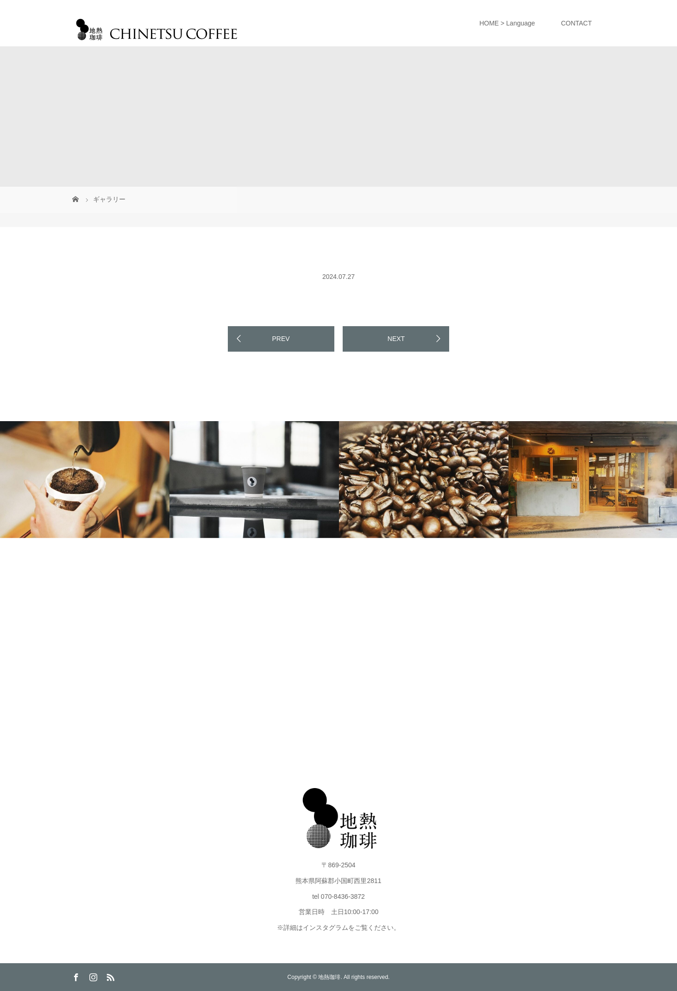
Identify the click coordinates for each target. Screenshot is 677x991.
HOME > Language (507, 23)
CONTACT (576, 23)
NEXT (396, 338)
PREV (280, 338)
